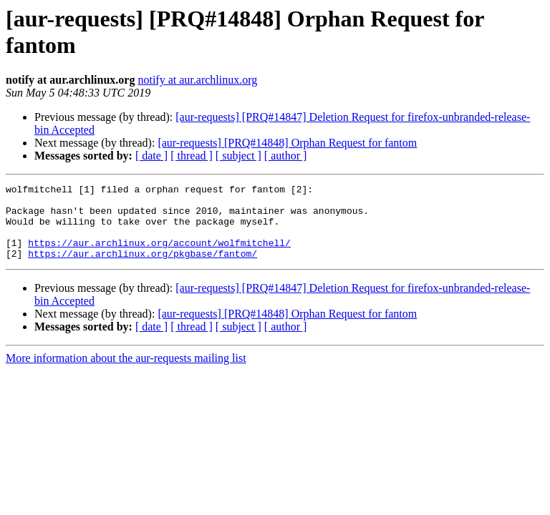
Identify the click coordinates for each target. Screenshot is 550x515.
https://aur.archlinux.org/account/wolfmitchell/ (159, 255)
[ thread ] (191, 155)
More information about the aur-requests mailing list (126, 373)
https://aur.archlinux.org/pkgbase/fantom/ (142, 268)
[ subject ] (238, 155)
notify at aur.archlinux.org (197, 80)
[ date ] (151, 155)
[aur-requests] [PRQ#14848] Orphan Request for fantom (287, 143)
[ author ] (285, 155)
